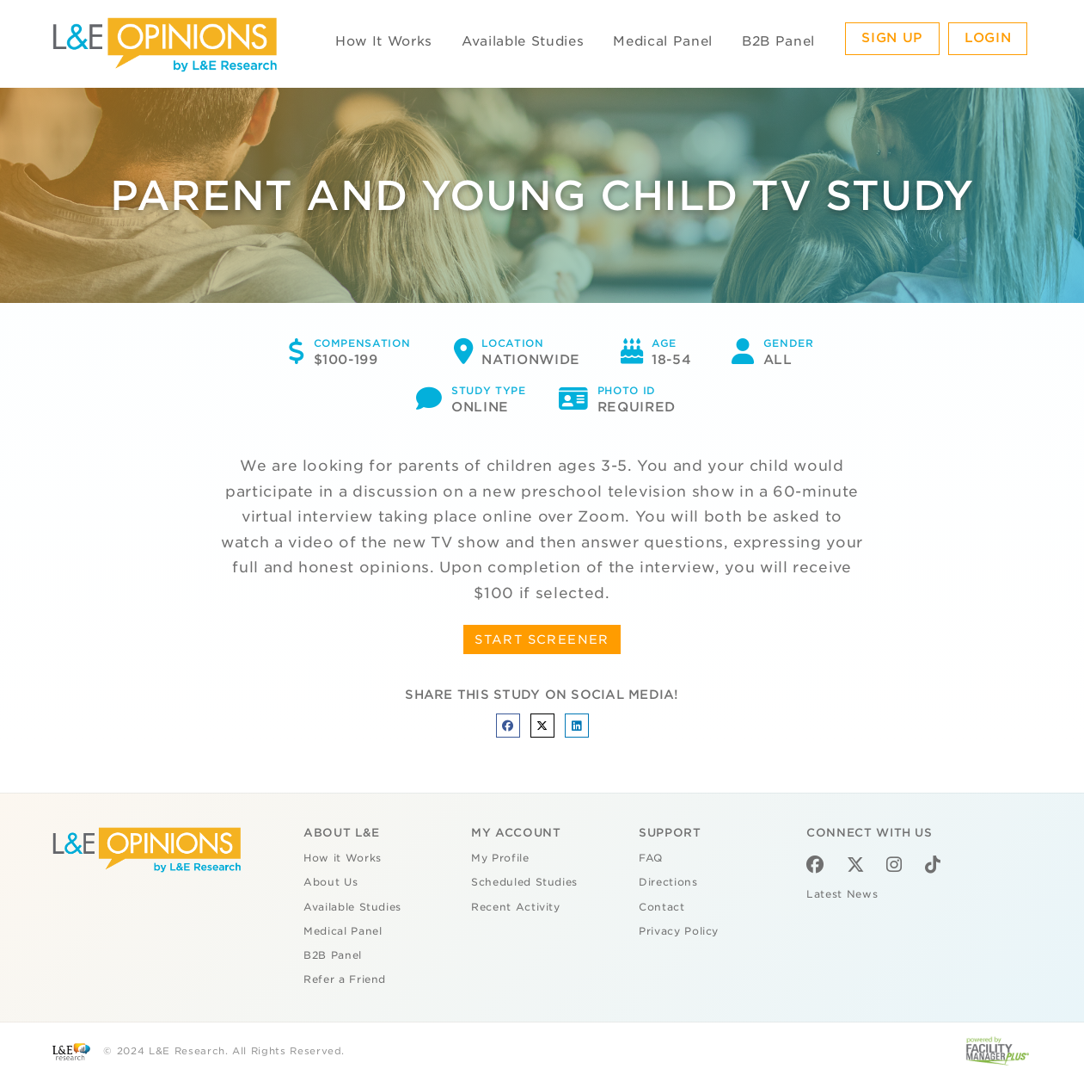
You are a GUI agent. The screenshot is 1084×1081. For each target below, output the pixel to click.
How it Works (342, 858)
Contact (662, 907)
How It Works (383, 41)
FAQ (651, 858)
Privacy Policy (679, 931)
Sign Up (892, 38)
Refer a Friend (344, 979)
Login (988, 38)
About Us (330, 882)
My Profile (500, 858)
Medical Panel (662, 41)
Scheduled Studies (524, 882)
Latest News (842, 894)
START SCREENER (542, 639)
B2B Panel (778, 41)
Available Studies (523, 41)
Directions (668, 882)
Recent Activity (515, 907)
